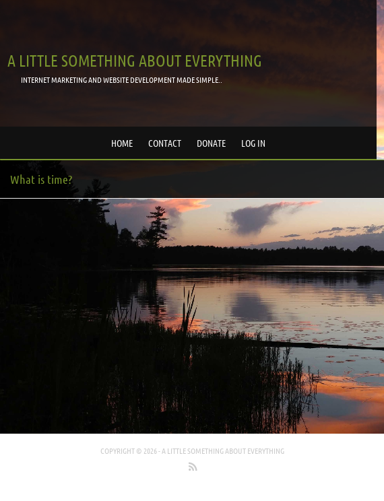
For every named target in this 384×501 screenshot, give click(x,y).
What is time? (41, 179)
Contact (164, 143)
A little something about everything (134, 60)
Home (122, 143)
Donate (211, 143)
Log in (253, 143)
